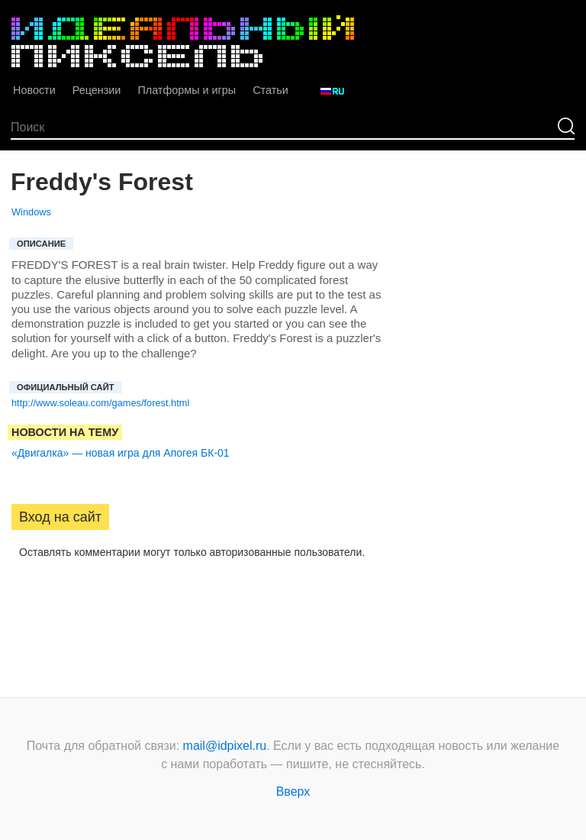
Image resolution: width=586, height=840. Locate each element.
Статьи (270, 90)
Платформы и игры (186, 90)
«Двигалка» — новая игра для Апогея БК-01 (120, 453)
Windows (31, 212)
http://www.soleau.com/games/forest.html (100, 403)
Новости (34, 90)
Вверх (293, 791)
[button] (23, 601)
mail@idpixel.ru (225, 745)
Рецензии (96, 90)
